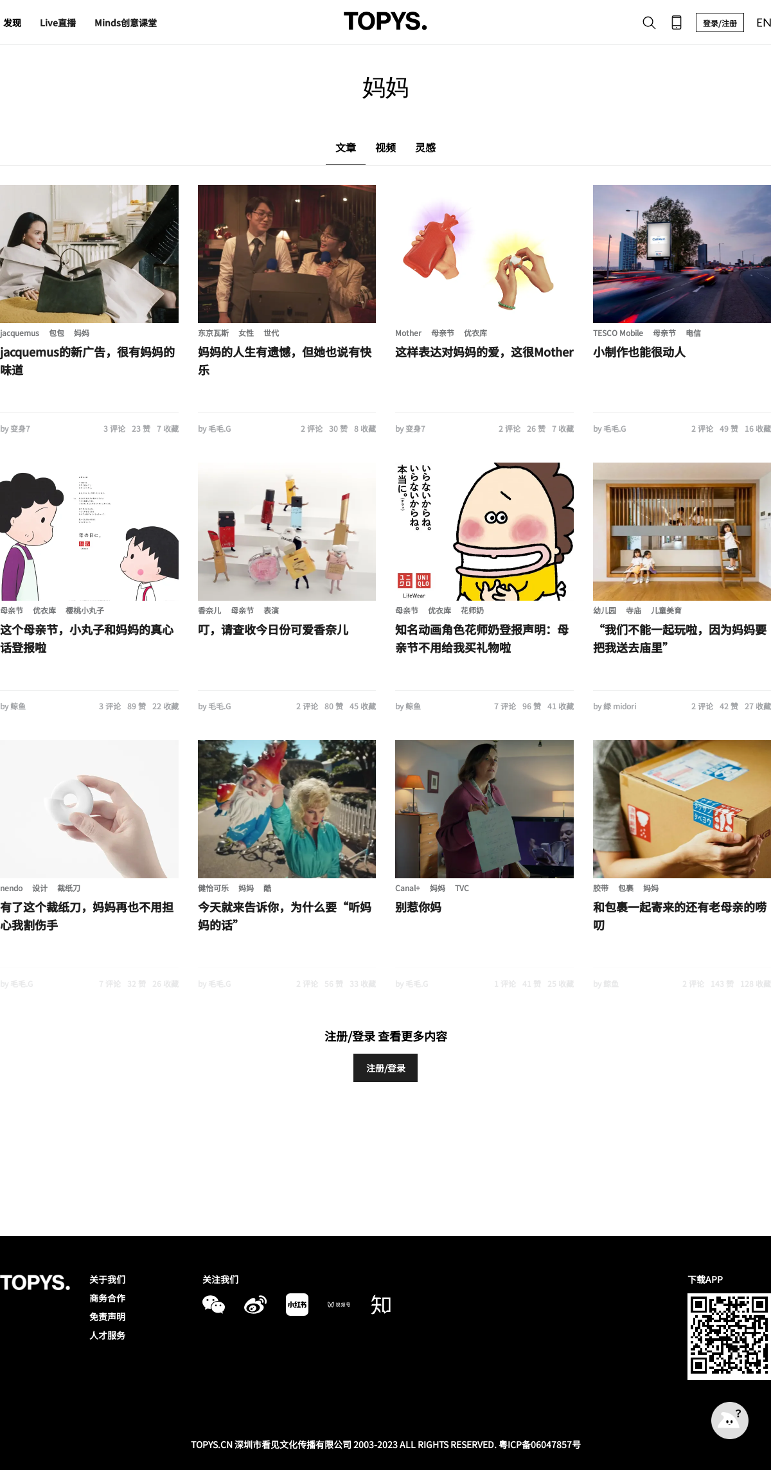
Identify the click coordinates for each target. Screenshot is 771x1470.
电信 (693, 332)
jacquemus (19, 332)
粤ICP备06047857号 (540, 1444)
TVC (462, 887)
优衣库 (475, 332)
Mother (408, 332)
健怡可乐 (213, 887)
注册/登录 (385, 1067)
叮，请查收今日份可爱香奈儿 (273, 629)
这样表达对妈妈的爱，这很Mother (484, 351)
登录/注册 (720, 22)
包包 (56, 332)
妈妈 (81, 332)
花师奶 (472, 610)
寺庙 (633, 610)
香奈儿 (209, 610)
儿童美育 (666, 610)
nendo (11, 887)
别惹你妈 (418, 906)
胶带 (600, 887)
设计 (40, 887)
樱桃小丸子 (85, 610)
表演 (271, 610)
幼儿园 (604, 610)
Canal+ (407, 887)
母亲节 (442, 332)
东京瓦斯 (213, 332)
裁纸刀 (68, 887)
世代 (271, 332)
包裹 (626, 887)
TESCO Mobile (618, 332)
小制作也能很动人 (639, 351)
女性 (246, 332)
